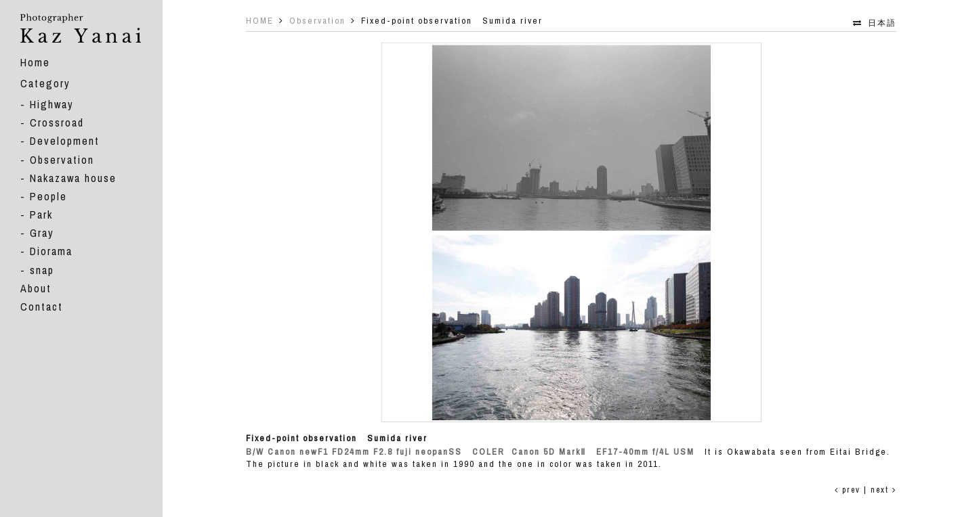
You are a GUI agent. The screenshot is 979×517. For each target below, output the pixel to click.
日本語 (882, 23)
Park (41, 214)
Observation (62, 159)
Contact (41, 306)
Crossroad (57, 122)
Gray (42, 232)
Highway (52, 104)
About (35, 288)
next (883, 490)
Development (65, 140)
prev (847, 490)
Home (35, 62)
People (48, 196)
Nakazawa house (73, 178)
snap (42, 270)
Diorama (51, 251)
